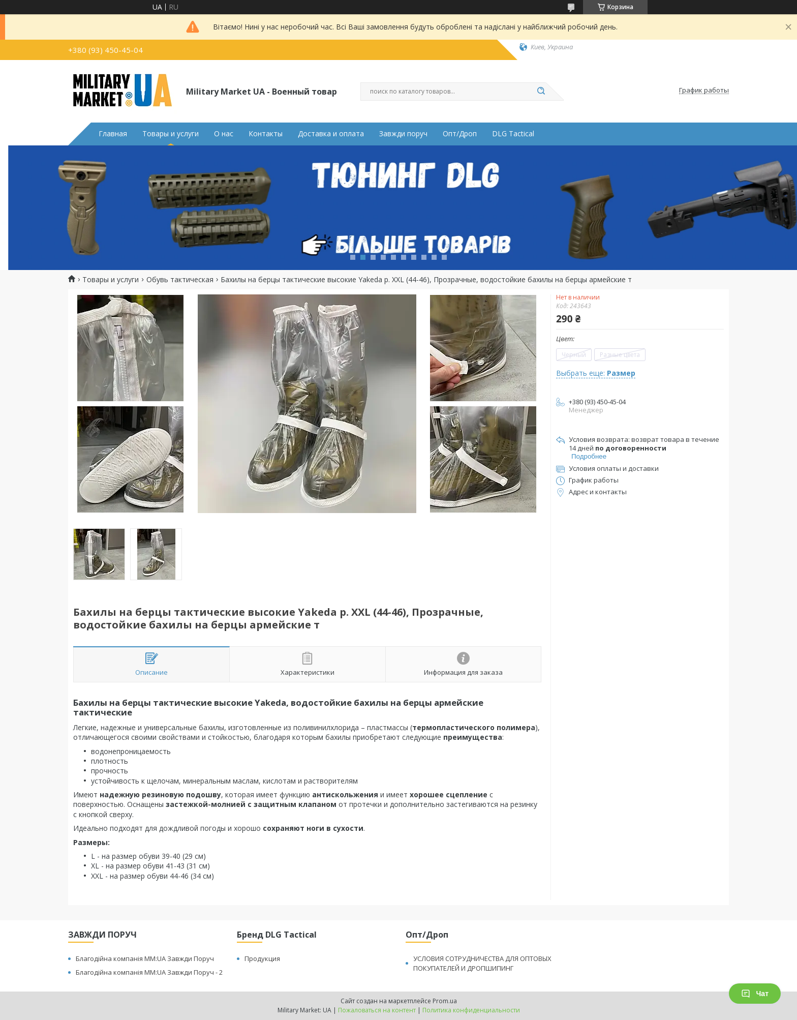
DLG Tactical (513, 133)
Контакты (266, 133)
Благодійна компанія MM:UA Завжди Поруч (145, 958)
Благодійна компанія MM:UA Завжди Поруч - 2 (149, 972)
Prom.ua (445, 1001)
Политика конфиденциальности (471, 1010)
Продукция (262, 958)
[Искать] (541, 91)
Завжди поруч (403, 133)
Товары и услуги (170, 133)
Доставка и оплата (331, 133)
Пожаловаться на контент (377, 1010)
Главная (113, 133)
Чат (755, 993)
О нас (223, 133)
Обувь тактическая (179, 279)
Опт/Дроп (460, 133)
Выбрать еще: (595, 373)
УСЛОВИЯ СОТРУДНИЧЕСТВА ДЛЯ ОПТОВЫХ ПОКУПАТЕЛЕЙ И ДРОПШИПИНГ (482, 963)
